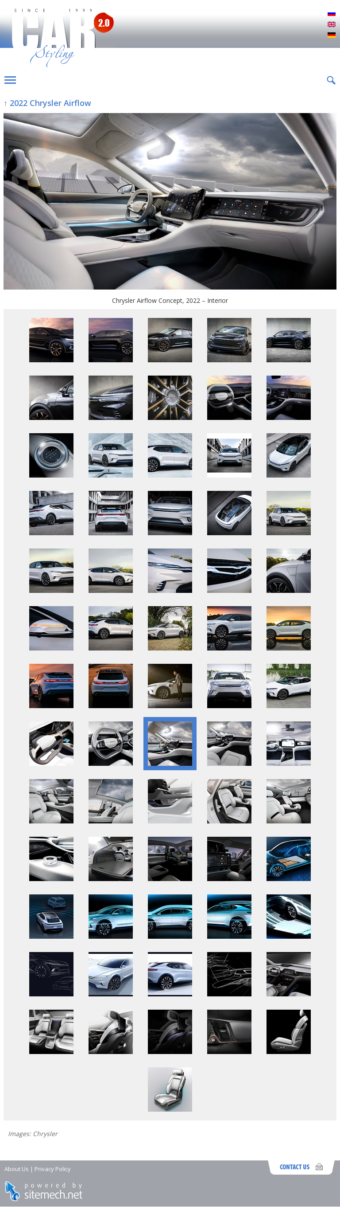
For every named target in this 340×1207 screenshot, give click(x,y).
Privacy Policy (53, 1169)
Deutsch (332, 35)
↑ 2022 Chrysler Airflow (47, 103)
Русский (332, 14)
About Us (16, 1169)
